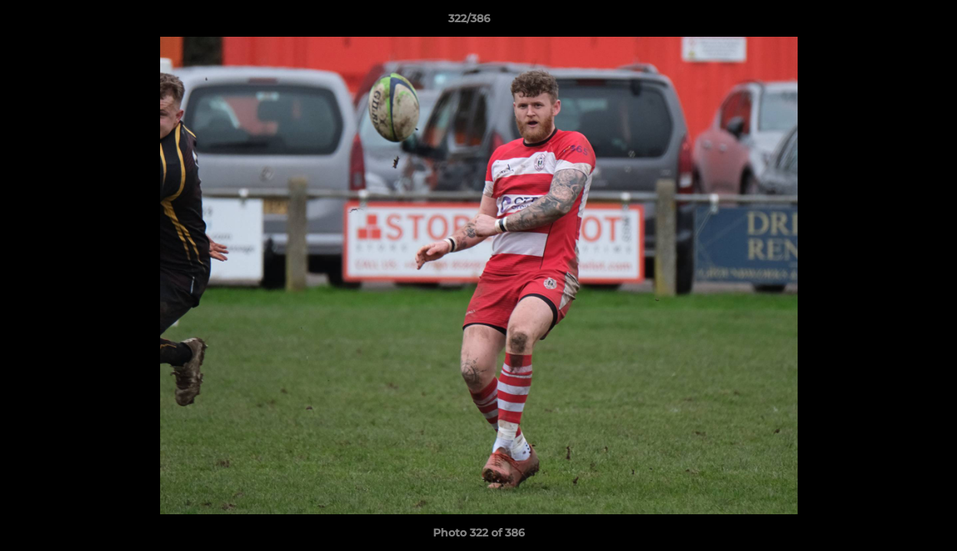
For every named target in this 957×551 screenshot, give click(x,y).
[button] (892, 22)
